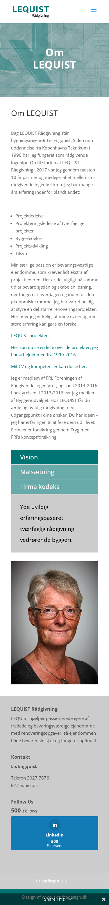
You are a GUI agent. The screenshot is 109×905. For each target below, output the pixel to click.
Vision (29, 457)
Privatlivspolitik (51, 881)
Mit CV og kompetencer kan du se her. (49, 366)
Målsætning (37, 472)
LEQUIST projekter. (30, 335)
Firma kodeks (39, 487)
